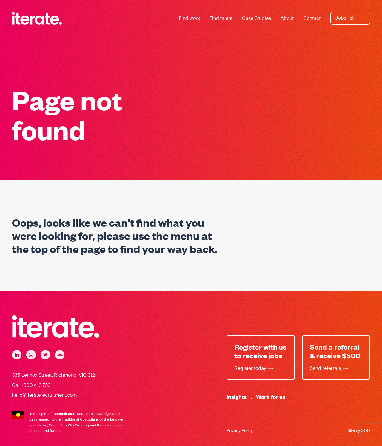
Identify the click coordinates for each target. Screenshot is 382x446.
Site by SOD (358, 430)
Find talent (221, 18)
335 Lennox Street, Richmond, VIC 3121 (54, 375)
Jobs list (344, 18)
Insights (237, 396)
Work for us (270, 396)
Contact (312, 18)
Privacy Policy (240, 430)
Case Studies (256, 18)
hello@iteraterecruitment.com (44, 395)
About (287, 18)
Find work (189, 18)
